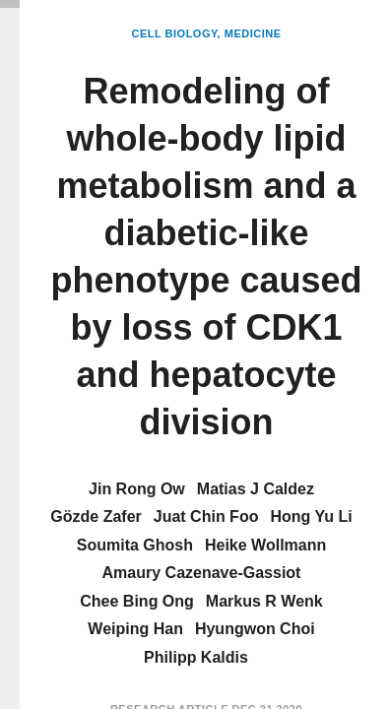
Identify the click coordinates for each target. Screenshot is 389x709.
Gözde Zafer (95, 516)
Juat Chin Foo (206, 516)
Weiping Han (135, 628)
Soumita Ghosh (135, 545)
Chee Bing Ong (137, 601)
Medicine (253, 33)
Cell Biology (175, 33)
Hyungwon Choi (255, 628)
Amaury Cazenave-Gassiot (201, 572)
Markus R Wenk (264, 601)
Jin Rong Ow (137, 489)
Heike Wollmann (265, 545)
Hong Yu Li (311, 516)
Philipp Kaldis (196, 657)
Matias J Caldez (255, 489)
